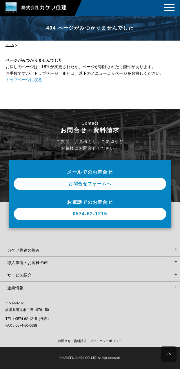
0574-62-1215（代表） (33, 319)
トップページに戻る (24, 79)
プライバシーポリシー (106, 341)
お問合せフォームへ (90, 183)
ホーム (10, 45)
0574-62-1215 (90, 213)
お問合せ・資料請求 (72, 341)
